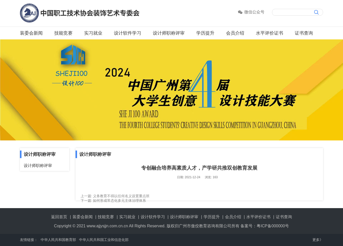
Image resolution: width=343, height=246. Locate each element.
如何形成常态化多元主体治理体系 (119, 202)
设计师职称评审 (169, 33)
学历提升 (205, 33)
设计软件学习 (127, 33)
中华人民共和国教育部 (58, 240)
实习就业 (93, 33)
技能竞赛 (63, 33)
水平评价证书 (269, 33)
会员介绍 (235, 33)
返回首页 (59, 217)
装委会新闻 (31, 33)
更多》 (317, 240)
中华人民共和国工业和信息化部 (104, 240)
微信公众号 (254, 12)
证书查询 (304, 33)
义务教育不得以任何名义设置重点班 (121, 197)
